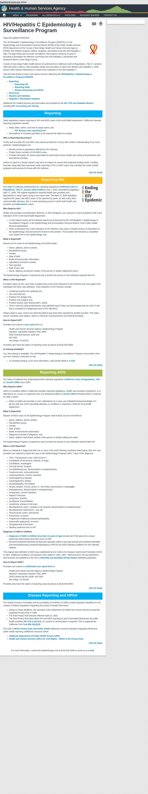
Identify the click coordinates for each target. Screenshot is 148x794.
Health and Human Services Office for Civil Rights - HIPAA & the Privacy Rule (46, 639)
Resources (14, 93)
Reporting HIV (21, 84)
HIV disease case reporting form (30, 130)
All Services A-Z (51, 15)
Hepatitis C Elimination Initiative (24, 99)
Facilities (70, 15)
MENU (17, 15)
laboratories (22, 204)
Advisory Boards (89, 15)
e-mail (91, 650)
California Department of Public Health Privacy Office (34, 636)
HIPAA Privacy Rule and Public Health (32, 629)
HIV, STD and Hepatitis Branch (78, 103)
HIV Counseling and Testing (25, 106)
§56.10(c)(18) (34, 624)
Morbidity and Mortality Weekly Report (58, 558)
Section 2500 (69, 394)
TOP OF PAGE (95, 172)
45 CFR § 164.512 (32, 621)
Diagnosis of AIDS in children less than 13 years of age (35, 536)
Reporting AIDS (22, 87)
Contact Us (110, 15)
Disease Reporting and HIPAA (29, 90)
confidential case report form (38, 566)
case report (29, 324)
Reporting (14, 81)
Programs (32, 15)
